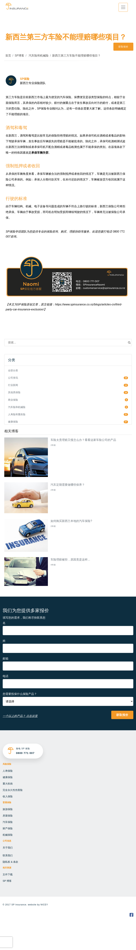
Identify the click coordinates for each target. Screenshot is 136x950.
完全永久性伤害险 (13, 790)
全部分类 (13, 370)
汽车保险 (8, 822)
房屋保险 (8, 815)
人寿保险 (8, 770)
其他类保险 (14, 392)
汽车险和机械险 (38, 55)
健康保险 (13, 421)
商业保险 (13, 399)
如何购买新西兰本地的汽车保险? (71, 520)
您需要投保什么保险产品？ (20, 693)
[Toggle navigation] (123, 7)
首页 (8, 55)
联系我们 (8, 855)
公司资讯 (13, 377)
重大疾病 (8, 783)
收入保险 (8, 796)
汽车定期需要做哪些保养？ (68, 484)
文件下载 (8, 874)
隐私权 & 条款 (10, 861)
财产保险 (8, 828)
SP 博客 (7, 880)
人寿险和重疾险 (16, 414)
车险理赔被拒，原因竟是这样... (70, 559)
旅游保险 (8, 809)
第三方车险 (13, 97)
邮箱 (5, 658)
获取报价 (123, 46)
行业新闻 (13, 385)
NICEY (44, 904)
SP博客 (19, 55)
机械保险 (8, 834)
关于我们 (8, 847)
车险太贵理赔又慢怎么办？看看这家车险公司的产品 (83, 439)
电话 (5, 676)
